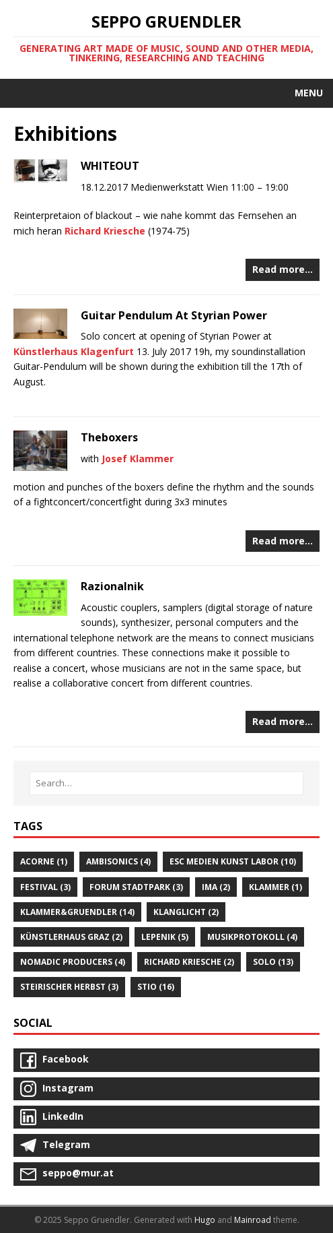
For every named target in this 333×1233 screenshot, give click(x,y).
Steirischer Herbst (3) (69, 986)
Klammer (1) (275, 887)
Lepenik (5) (164, 937)
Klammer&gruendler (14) (77, 912)
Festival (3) (45, 887)
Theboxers (109, 437)
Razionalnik (112, 586)
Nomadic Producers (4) (72, 962)
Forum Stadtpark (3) (136, 887)
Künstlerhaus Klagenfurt (73, 351)
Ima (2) (216, 887)
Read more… (282, 269)
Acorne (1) (43, 861)
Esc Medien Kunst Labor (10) (233, 861)
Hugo (204, 1220)
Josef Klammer (138, 458)
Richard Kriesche (105, 230)
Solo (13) (273, 962)
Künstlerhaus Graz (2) (71, 937)
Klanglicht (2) (186, 912)
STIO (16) (155, 986)
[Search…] (166, 783)
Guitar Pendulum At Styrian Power (174, 315)
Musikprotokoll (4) (252, 937)
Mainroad (252, 1220)
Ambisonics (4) (118, 861)
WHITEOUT (110, 165)
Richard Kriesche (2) (189, 962)
